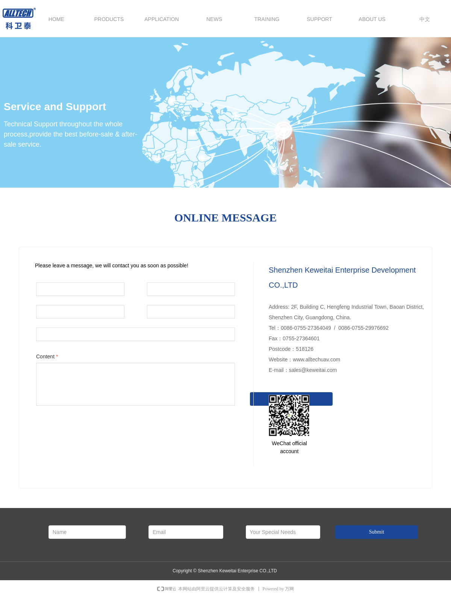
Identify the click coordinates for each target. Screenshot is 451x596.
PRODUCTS (109, 19)
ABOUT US (372, 19)
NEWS (214, 19)
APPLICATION (161, 19)
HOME (56, 19)
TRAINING (267, 19)
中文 (424, 19)
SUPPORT (319, 19)
